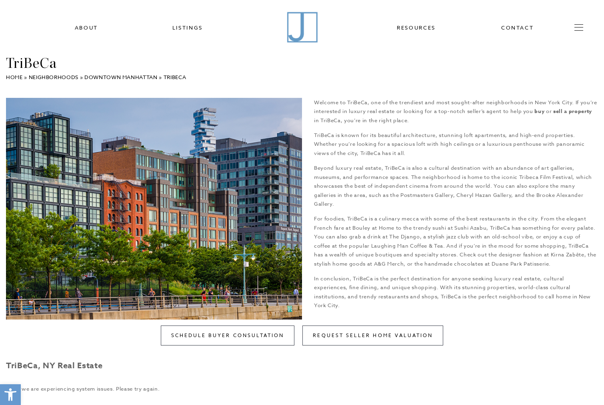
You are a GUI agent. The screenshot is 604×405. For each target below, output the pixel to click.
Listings (187, 27)
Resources (416, 27)
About (86, 27)
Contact (517, 27)
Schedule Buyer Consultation (227, 335)
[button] (10, 394)
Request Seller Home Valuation (373, 335)
